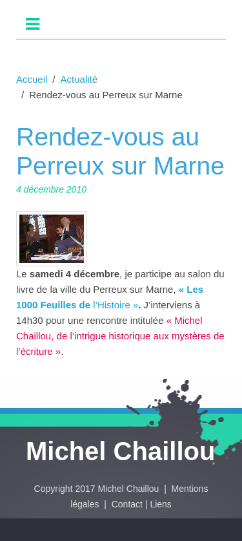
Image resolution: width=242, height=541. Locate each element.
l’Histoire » (114, 304)
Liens (160, 504)
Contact (127, 504)
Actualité (79, 79)
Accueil (31, 79)
